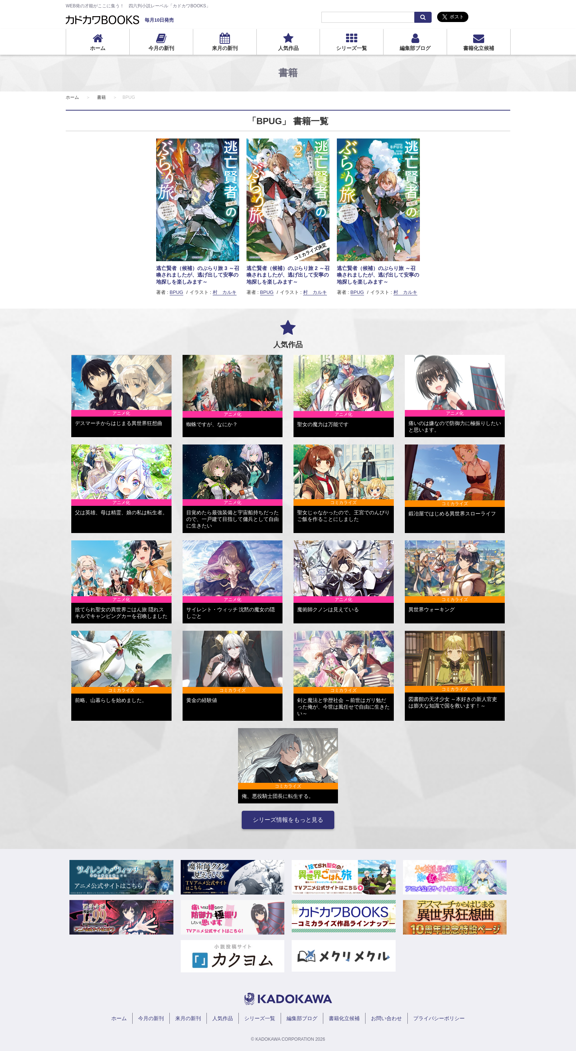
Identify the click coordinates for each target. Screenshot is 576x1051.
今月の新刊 (161, 48)
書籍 (101, 97)
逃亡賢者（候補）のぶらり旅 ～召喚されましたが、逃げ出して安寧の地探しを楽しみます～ (378, 274)
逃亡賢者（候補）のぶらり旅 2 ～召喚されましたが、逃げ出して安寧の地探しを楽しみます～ (288, 274)
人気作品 (288, 48)
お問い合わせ (386, 1018)
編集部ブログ (415, 48)
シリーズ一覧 (351, 48)
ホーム (97, 48)
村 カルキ (225, 292)
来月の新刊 (225, 48)
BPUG (176, 292)
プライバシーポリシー (439, 1018)
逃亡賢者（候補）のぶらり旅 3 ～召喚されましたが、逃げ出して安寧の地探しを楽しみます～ (197, 274)
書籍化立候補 (478, 48)
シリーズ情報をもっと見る (288, 820)
